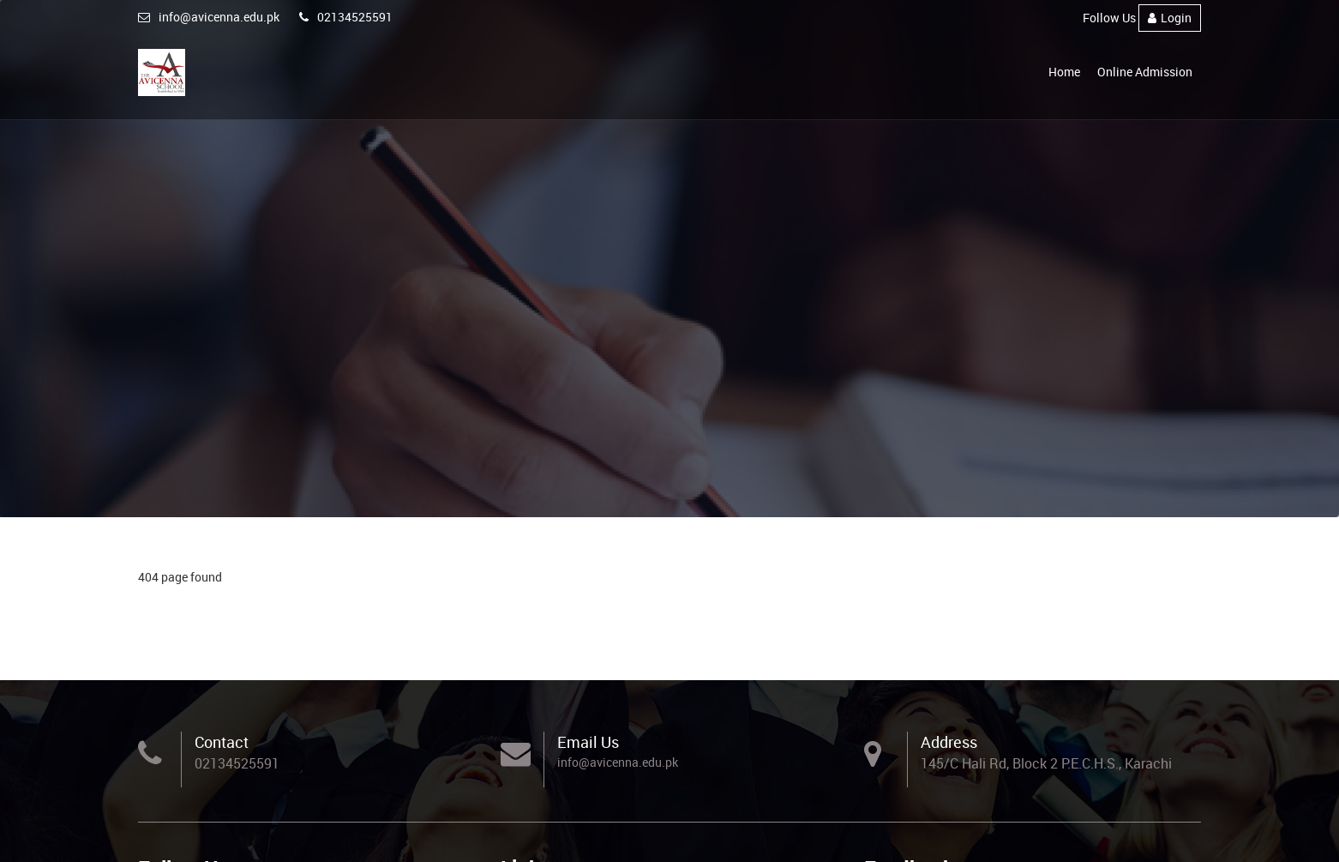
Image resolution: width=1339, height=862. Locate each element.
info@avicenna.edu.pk (208, 17)
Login (1170, 17)
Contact (222, 742)
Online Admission (1144, 71)
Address (949, 742)
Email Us (588, 742)
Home (1064, 71)
